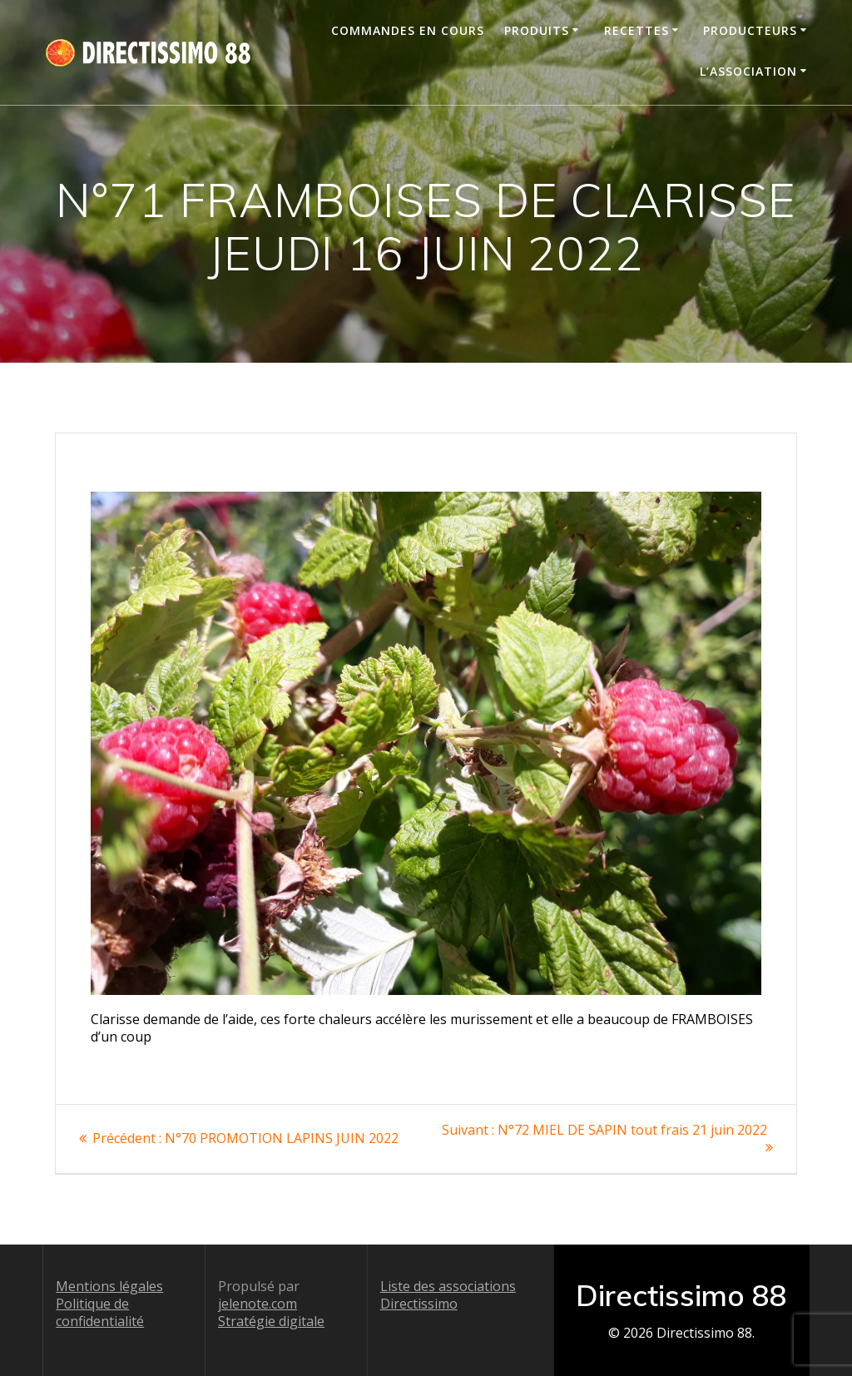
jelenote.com (257, 1303)
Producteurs (750, 30)
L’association (748, 71)
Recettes (636, 30)
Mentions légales (109, 1286)
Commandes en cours (407, 30)
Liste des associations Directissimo (448, 1295)
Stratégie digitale (271, 1321)
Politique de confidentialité (100, 1312)
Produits (536, 30)
